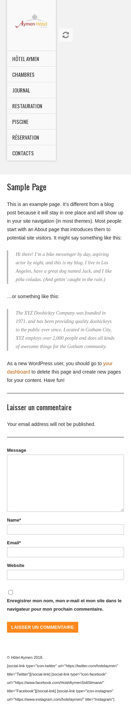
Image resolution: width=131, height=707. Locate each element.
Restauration (27, 106)
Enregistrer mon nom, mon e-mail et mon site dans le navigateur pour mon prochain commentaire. (64, 605)
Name (14, 520)
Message (16, 450)
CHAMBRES (23, 74)
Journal (21, 90)
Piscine (20, 121)
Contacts (23, 153)
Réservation (25, 137)
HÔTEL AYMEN (25, 58)
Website (15, 565)
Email (14, 542)
